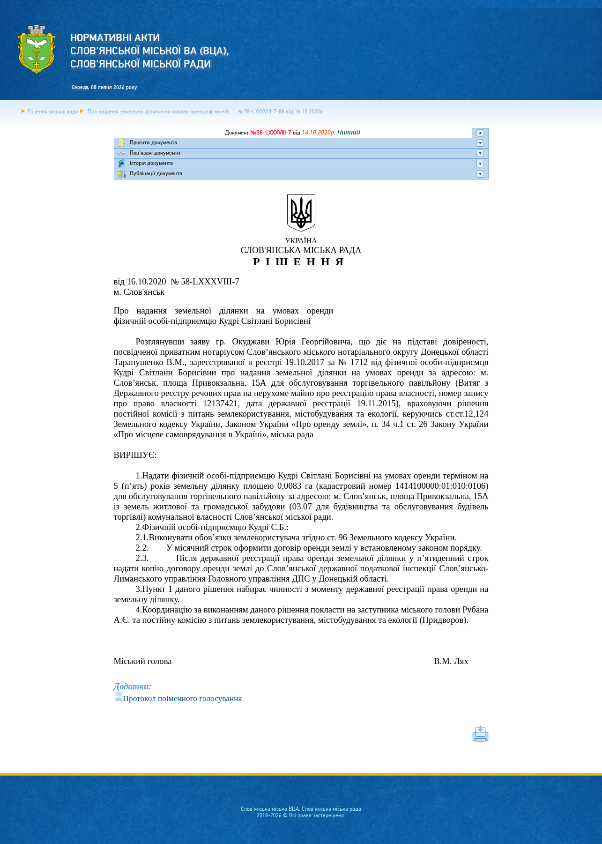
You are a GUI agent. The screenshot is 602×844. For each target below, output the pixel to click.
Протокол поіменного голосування (182, 698)
